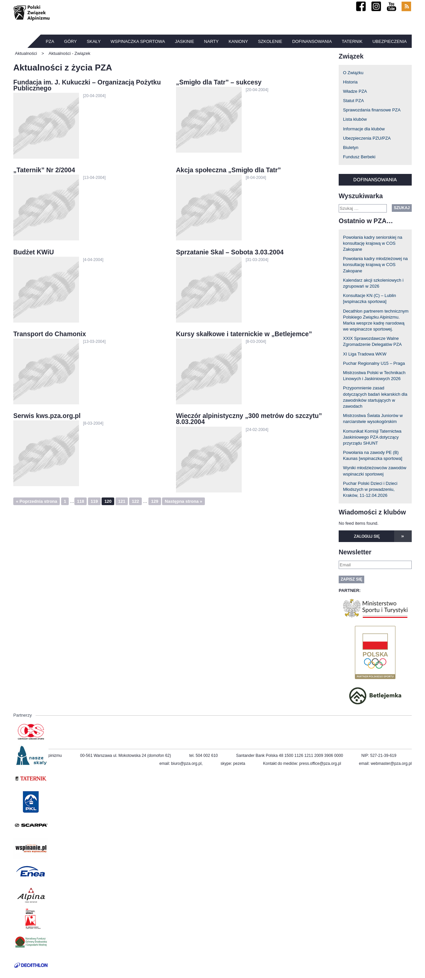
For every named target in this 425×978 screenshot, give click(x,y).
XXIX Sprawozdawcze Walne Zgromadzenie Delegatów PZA (372, 341)
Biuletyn (350, 147)
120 (108, 501)
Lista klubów (355, 119)
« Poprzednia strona (36, 501)
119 (94, 501)
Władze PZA (355, 91)
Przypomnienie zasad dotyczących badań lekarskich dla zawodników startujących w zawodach (375, 397)
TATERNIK (352, 41)
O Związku (353, 72)
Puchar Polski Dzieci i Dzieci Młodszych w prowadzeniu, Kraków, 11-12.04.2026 (370, 489)
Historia (350, 81)
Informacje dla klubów (364, 128)
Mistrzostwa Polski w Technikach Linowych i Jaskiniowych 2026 (374, 375)
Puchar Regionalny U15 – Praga (374, 363)
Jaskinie (184, 41)
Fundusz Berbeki (359, 156)
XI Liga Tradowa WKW (364, 353)
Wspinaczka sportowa (138, 41)
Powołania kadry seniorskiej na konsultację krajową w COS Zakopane (372, 243)
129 (154, 501)
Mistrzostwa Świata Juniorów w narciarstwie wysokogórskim (373, 418)
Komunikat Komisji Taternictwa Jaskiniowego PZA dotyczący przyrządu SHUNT (372, 437)
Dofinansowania (312, 41)
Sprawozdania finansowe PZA (371, 109)
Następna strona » (183, 501)
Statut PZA (353, 100)
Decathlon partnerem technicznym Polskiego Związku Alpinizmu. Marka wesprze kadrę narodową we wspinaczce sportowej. (375, 320)
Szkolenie (270, 41)
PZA (50, 41)
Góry (70, 41)
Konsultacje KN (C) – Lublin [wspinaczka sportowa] (369, 298)
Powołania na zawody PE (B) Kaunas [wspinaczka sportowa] (372, 455)
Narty (211, 41)
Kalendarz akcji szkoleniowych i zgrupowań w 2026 (373, 283)
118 (80, 501)
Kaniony (238, 41)
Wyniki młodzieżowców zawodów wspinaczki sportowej (374, 470)
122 (135, 501)
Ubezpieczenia (390, 41)
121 (122, 501)
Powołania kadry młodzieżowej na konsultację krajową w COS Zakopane (375, 264)
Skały (94, 41)
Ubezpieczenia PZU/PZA (367, 138)
